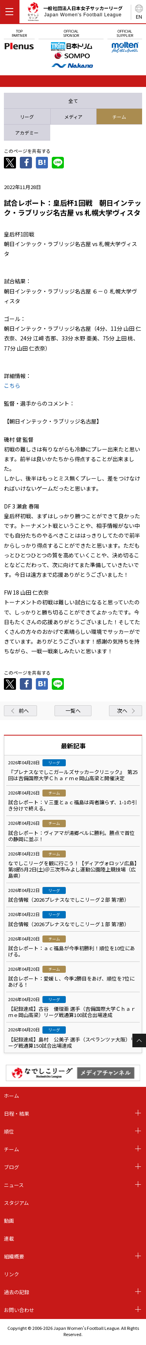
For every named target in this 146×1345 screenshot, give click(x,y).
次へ (122, 710)
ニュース (14, 1185)
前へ (24, 710)
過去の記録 (16, 1292)
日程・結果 (16, 1113)
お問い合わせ (19, 1310)
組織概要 (14, 1256)
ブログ (11, 1167)
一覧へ (73, 710)
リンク (11, 1274)
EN (139, 16)
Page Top (139, 1040)
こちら (12, 385)
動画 (9, 1220)
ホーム (11, 1095)
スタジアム (16, 1202)
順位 (9, 1131)
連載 (9, 1238)
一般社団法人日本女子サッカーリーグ (75, 13)
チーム (11, 1149)
